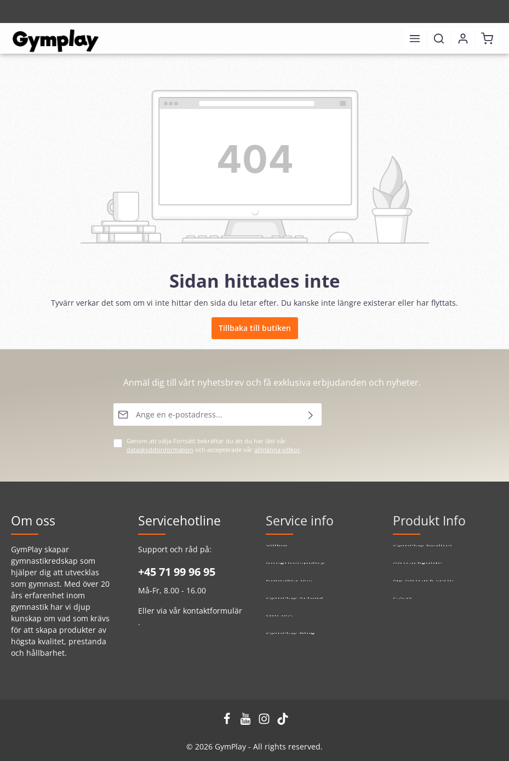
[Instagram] (265, 722)
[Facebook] (228, 722)
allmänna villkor (277, 450)
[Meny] (415, 38)
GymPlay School (294, 604)
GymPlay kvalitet (423, 552)
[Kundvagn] (487, 38)
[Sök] (439, 38)
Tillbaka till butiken (255, 328)
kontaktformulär (212, 610)
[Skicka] (311, 414)
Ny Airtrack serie (423, 587)
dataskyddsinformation (160, 450)
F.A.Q (402, 604)
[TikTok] (283, 722)
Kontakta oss (289, 587)
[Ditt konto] (463, 38)
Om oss (279, 622)
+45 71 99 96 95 (176, 571)
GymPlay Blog (290, 639)
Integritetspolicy (295, 569)
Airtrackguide (417, 569)
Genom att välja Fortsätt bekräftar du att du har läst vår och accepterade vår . (214, 445)
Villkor (277, 552)
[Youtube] (246, 722)
